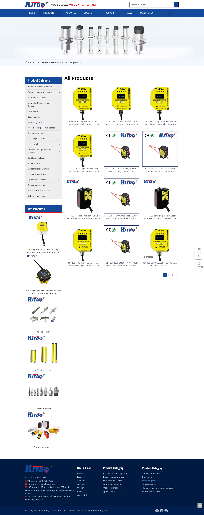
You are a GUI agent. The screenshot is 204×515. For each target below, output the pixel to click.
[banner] (102, 38)
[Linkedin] (161, 510)
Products (81, 477)
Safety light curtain (43, 370)
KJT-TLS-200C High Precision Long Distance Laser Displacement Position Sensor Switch (83, 170)
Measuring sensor (150, 480)
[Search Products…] (151, 4)
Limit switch (147, 477)
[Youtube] (166, 510)
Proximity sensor (43, 408)
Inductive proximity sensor (115, 477)
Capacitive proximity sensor (116, 473)
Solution (81, 484)
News (79, 491)
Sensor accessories (151, 491)
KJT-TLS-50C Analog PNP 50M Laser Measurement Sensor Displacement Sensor (121, 123)
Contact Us (82, 495)
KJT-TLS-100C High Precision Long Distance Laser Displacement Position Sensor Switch (83, 123)
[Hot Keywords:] (176, 4)
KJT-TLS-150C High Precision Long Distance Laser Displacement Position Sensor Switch (83, 264)
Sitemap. (109, 510)
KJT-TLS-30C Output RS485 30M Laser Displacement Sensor (160, 264)
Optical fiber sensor (112, 488)
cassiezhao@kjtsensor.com (45, 484)
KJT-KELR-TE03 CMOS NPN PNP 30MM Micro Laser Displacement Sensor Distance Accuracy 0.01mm (121, 264)
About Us (81, 480)
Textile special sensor (152, 473)
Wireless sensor (149, 484)
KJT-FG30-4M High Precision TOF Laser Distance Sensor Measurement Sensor (82, 217)
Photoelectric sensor (43, 447)
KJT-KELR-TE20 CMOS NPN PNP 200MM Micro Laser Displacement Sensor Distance (121, 217)
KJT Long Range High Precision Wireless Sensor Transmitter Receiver (43, 292)
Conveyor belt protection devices (157, 488)
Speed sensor (43, 332)
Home (80, 473)
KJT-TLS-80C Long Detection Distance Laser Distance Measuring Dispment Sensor (160, 123)
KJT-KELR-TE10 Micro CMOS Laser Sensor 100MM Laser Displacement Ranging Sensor (160, 170)
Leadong (99, 510)
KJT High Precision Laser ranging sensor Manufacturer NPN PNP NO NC (43, 251)
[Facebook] (157, 510)
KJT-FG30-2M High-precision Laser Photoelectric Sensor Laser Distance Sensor (160, 217)
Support (80, 488)
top (199, 505)
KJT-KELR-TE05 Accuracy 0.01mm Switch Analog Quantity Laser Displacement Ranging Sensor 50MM (121, 170)
